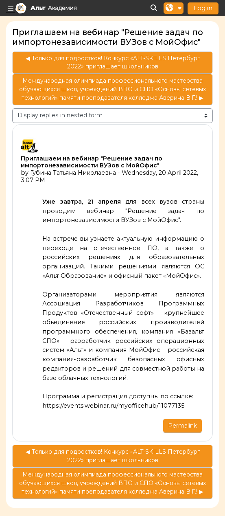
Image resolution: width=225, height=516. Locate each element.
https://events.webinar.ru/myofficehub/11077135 (113, 405)
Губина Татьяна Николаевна (73, 172)
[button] (154, 8)
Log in (203, 8)
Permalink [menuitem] (182, 425)
